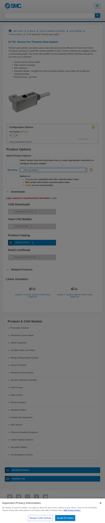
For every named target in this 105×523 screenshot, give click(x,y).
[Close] (100, 506)
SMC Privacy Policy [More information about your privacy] (72, 513)
